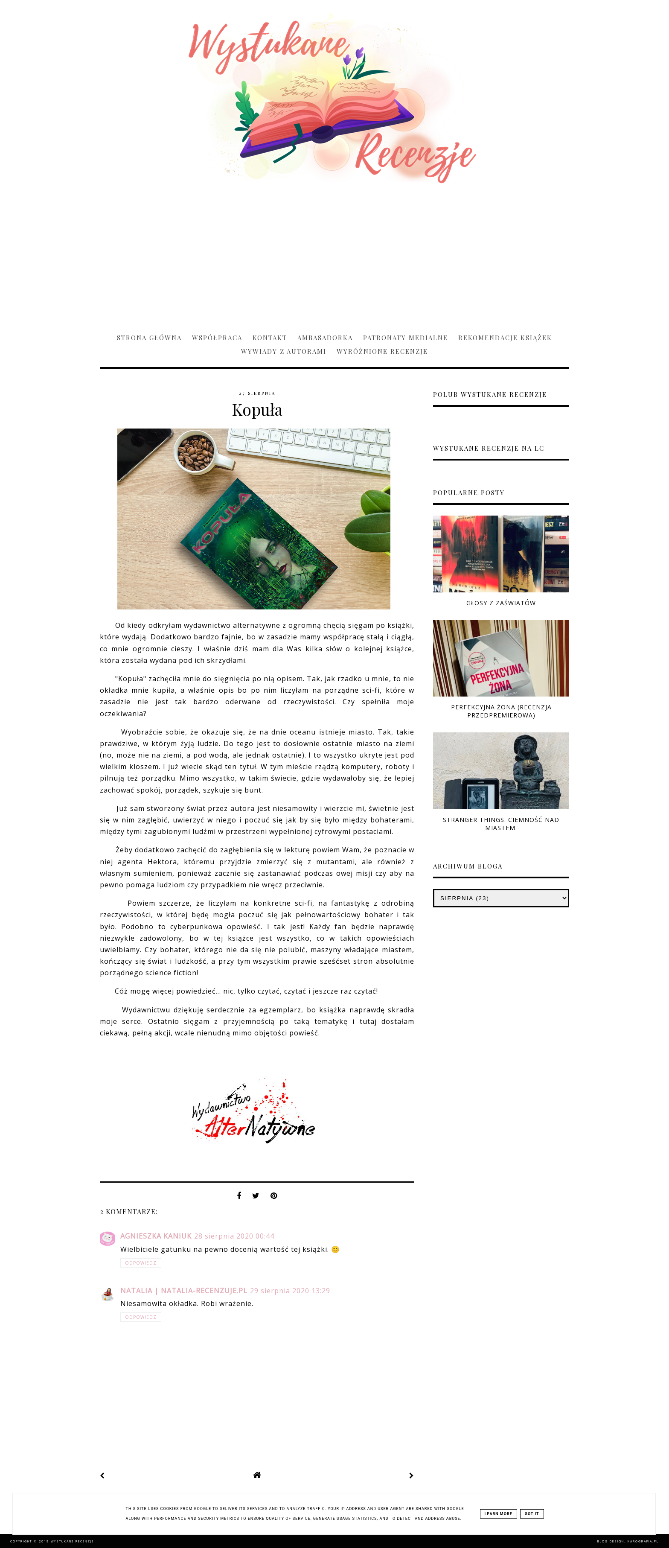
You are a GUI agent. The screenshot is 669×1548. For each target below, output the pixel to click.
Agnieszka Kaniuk (156, 1236)
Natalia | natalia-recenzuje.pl (183, 1290)
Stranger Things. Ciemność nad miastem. (501, 824)
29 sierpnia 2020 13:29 (290, 1290)
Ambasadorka (325, 337)
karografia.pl (643, 1541)
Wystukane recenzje (72, 1541)
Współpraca (217, 337)
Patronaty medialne (405, 337)
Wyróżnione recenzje (382, 351)
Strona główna (149, 337)
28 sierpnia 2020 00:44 (234, 1236)
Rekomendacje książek (505, 337)
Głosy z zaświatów (501, 603)
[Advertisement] (334, 254)
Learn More (498, 1514)
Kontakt (270, 337)
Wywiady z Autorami (283, 351)
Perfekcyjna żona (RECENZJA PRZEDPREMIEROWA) (501, 711)
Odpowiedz (141, 1263)
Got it (532, 1514)
